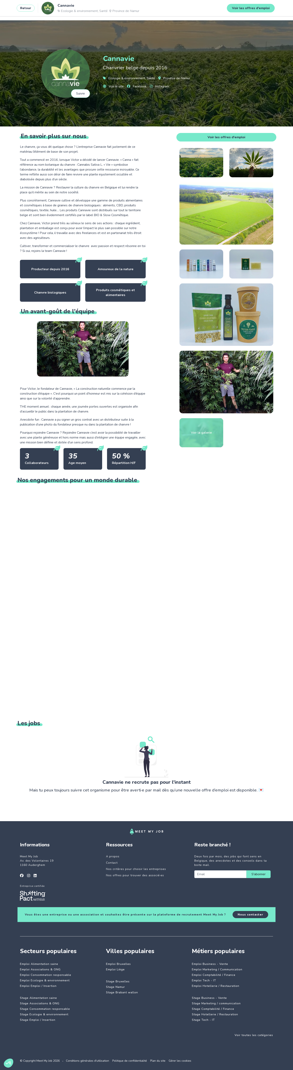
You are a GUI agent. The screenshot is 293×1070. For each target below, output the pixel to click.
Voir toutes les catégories (254, 1035)
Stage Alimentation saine (38, 998)
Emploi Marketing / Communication (217, 969)
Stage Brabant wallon (122, 992)
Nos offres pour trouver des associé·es (135, 875)
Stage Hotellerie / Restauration (215, 1014)
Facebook (136, 86)
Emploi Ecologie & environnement (45, 980)
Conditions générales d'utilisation (87, 1061)
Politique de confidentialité (129, 1061)
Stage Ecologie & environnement (44, 1014)
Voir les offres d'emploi (226, 137)
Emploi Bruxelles (118, 964)
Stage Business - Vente (209, 998)
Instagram (159, 86)
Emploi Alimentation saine (39, 964)
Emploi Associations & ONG (40, 969)
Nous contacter (250, 915)
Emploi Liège (115, 969)
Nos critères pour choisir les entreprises (136, 869)
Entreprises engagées (102, 9)
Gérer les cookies (180, 1061)
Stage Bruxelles (118, 981)
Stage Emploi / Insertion (37, 1020)
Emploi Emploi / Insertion (38, 986)
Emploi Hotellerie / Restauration (215, 986)
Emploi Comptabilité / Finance (213, 975)
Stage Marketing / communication (216, 1003)
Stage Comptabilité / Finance (213, 1009)
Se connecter (258, 9)
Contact (112, 863)
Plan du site (157, 1061)
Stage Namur (115, 987)
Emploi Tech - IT (204, 980)
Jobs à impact (68, 9)
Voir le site (113, 86)
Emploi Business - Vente (210, 964)
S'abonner (258, 874)
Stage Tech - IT (203, 1020)
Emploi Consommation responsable (45, 975)
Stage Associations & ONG (39, 1003)
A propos (112, 856)
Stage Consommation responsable (45, 1009)
